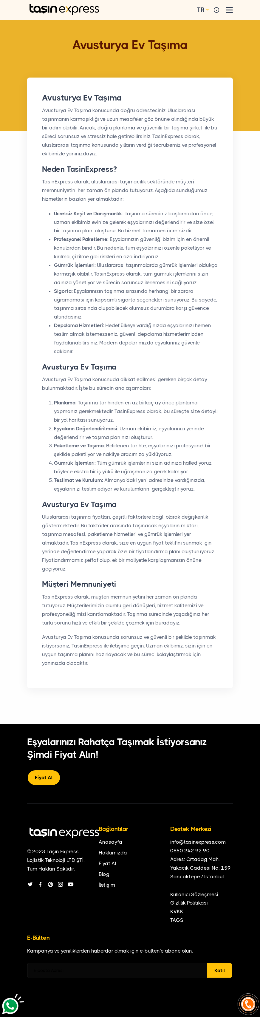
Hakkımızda (113, 853)
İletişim (107, 885)
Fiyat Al (44, 777)
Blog (104, 874)
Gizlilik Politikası (189, 903)
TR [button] (201, 9)
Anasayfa (110, 842)
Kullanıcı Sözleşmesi (194, 894)
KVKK (176, 911)
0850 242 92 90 (190, 851)
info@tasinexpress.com (198, 842)
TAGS (176, 920)
